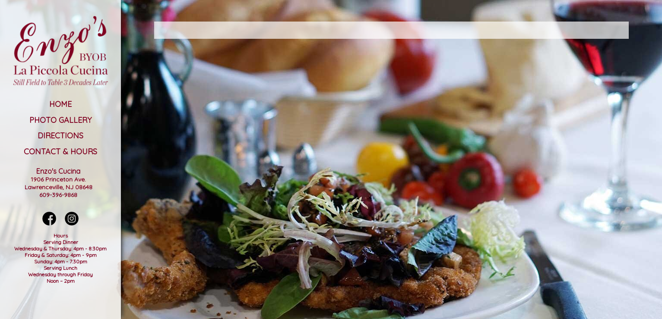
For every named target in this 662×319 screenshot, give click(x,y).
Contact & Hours (60, 151)
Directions (60, 136)
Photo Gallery (60, 120)
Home (60, 104)
